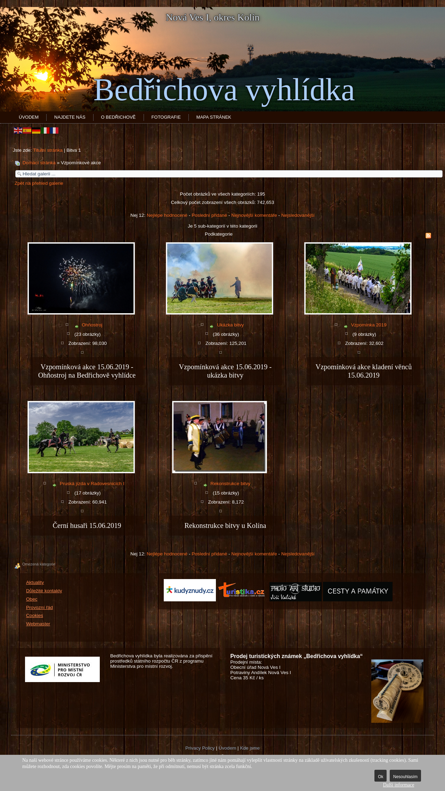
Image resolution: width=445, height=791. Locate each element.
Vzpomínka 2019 (369, 324)
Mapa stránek (213, 117)
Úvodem (29, 117)
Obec (32, 599)
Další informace (398, 785)
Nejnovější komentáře (254, 215)
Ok (380, 776)
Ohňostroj (92, 324)
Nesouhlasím (405, 776)
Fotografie (166, 117)
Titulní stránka (48, 150)
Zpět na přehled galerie (39, 183)
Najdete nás (70, 117)
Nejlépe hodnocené (167, 215)
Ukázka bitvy (230, 324)
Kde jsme (250, 748)
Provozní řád (39, 607)
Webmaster (38, 623)
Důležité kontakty (44, 590)
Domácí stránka (39, 162)
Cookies (34, 615)
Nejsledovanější (298, 215)
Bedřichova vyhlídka (224, 89)
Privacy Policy (200, 748)
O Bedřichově (118, 117)
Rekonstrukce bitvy (230, 483)
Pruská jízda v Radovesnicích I (92, 483)
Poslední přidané (209, 215)
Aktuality (35, 582)
